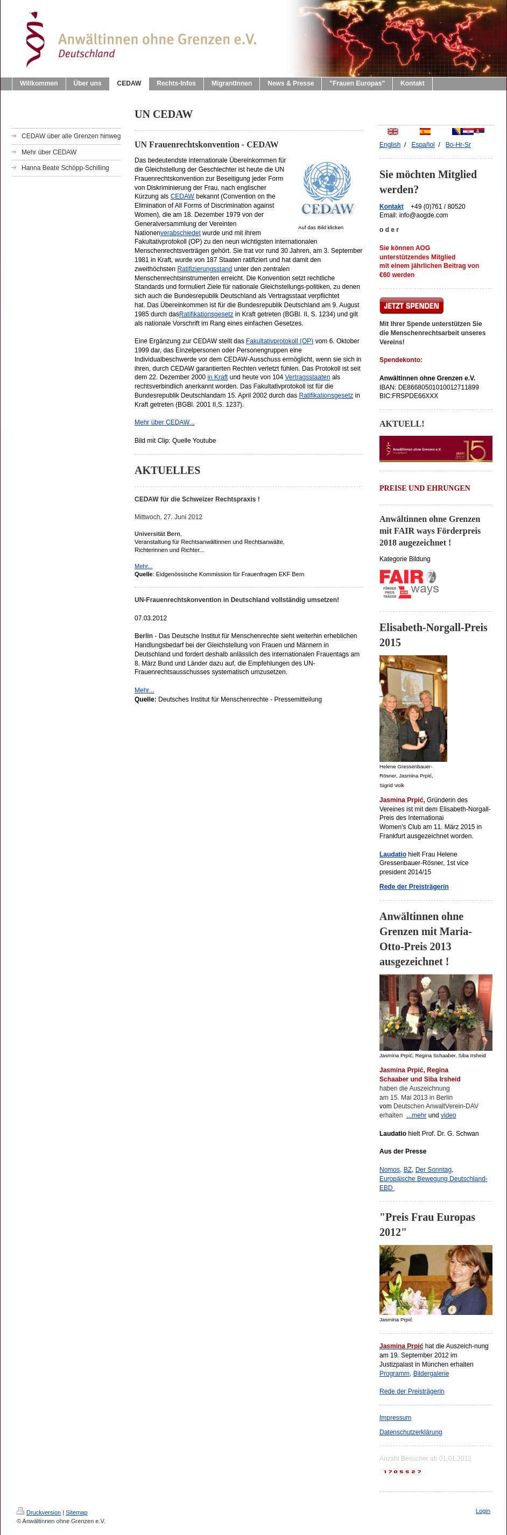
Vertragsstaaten (307, 377)
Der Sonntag (434, 1169)
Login (483, 1511)
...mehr (416, 1115)
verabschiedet (180, 233)
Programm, (395, 1373)
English (389, 144)
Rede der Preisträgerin (412, 1391)
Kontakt (391, 206)
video (448, 1115)
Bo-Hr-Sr (458, 144)
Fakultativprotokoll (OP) (279, 341)
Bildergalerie (431, 1373)
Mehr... (144, 566)
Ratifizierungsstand (204, 269)
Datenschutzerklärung (410, 1432)
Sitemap (76, 1512)
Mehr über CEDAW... (165, 422)
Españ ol (422, 144)
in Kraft (217, 377)
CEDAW (182, 196)
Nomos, (390, 1169)
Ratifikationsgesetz (206, 314)
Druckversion (39, 1512)
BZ (408, 1169)
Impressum (395, 1417)
